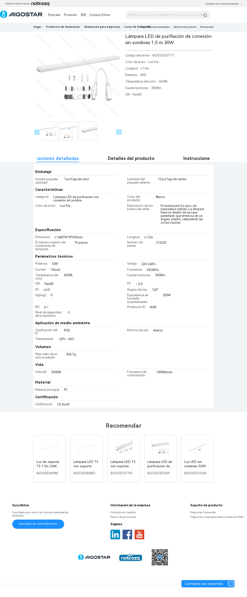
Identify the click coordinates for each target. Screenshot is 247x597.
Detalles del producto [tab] (131, 158)
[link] (63, 26)
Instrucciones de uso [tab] (205, 158)
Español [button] (236, 4)
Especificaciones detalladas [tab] (49, 158)
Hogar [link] (37, 26)
